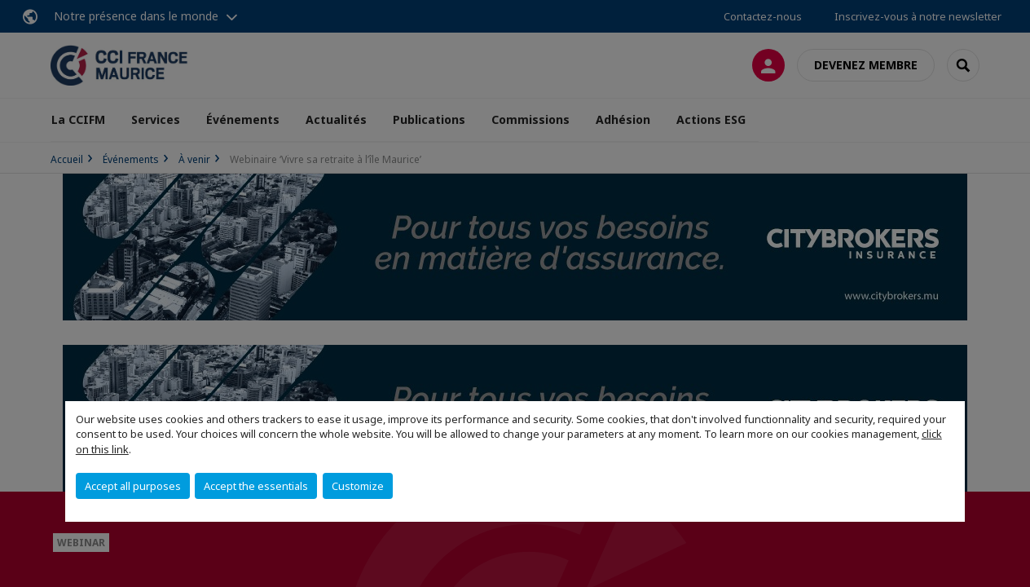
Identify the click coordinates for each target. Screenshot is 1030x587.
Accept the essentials (256, 486)
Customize (358, 486)
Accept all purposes (133, 486)
